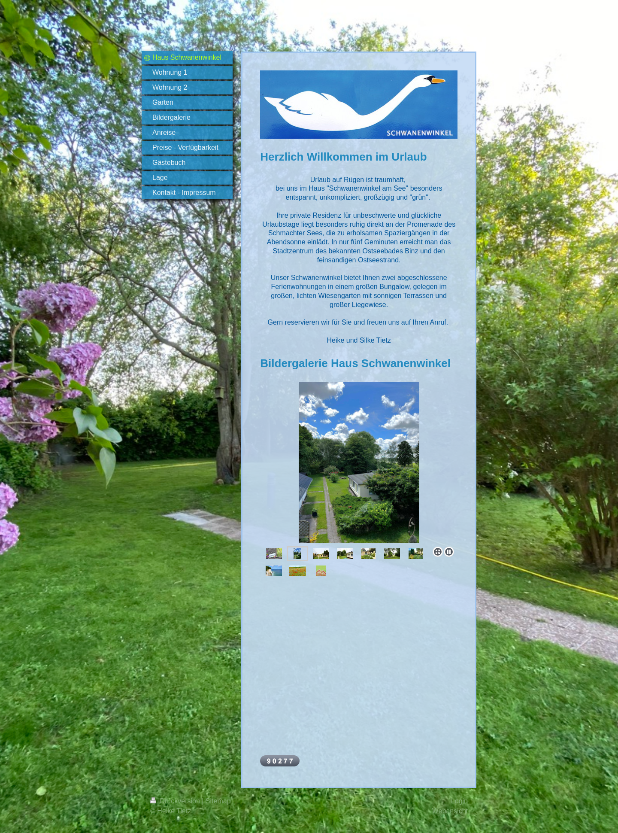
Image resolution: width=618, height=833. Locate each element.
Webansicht (450, 811)
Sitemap (218, 801)
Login (459, 801)
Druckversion (176, 801)
